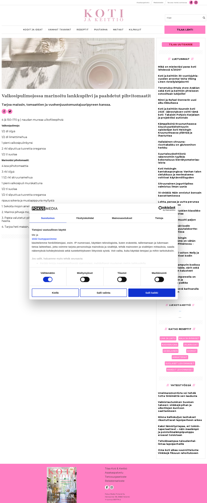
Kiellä (55, 292)
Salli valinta (103, 292)
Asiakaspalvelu (114, 473)
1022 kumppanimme (44, 238)
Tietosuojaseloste (116, 477)
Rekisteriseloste (115, 481)
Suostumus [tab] (48, 217)
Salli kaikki (151, 292)
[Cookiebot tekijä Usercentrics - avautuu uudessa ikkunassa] (160, 208)
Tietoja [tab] (159, 217)
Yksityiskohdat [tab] (85, 217)
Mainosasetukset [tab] (122, 217)
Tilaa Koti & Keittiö (116, 469)
